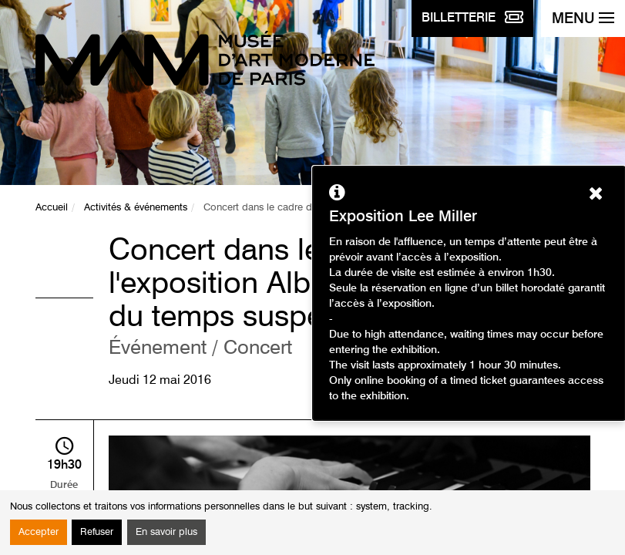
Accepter (38, 532)
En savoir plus (166, 532)
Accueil (51, 208)
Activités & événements (135, 208)
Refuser (96, 532)
